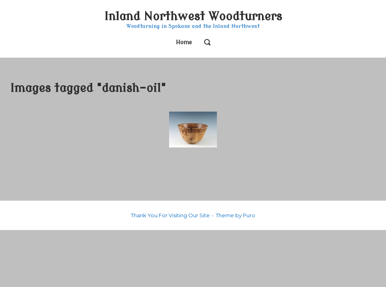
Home (184, 42)
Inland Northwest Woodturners (193, 16)
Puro (249, 215)
